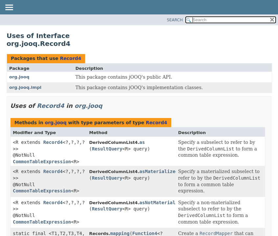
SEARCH (175, 20)
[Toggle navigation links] (8, 7)
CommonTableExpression (42, 161)
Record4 (70, 58)
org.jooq (19, 76)
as (142, 142)
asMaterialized (158, 171)
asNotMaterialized (162, 202)
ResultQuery (107, 148)
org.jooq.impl (25, 87)
